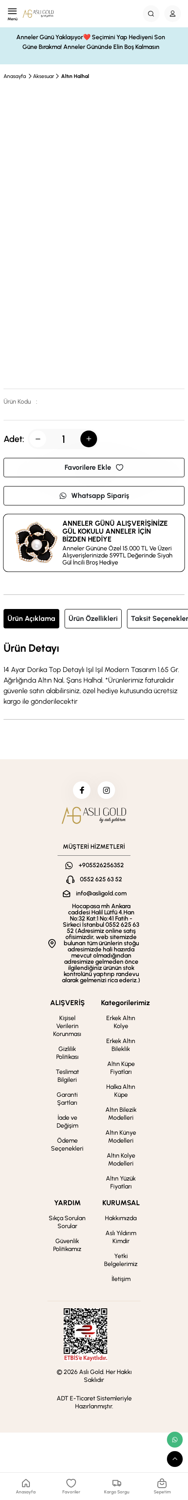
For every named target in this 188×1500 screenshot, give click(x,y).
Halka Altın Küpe (120, 1091)
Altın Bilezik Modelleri (121, 1113)
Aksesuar (43, 76)
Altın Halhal (75, 76)
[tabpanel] (94, 674)
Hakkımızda (121, 1218)
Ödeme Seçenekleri (67, 1144)
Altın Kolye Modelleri (121, 1159)
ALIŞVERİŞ (67, 1003)
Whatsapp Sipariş (94, 495)
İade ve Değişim (67, 1121)
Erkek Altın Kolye (120, 1022)
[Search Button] (151, 13)
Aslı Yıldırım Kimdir (120, 1237)
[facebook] (81, 790)
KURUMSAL (121, 1203)
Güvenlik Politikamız (67, 1245)
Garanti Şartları (67, 1098)
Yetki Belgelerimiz (120, 1260)
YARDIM (67, 1203)
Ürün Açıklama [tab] (31, 618)
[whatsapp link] (175, 1440)
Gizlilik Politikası (67, 1053)
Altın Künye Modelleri (120, 1136)
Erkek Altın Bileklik (120, 1045)
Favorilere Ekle (94, 467)
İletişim (121, 1279)
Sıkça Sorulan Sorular (67, 1222)
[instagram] (106, 790)
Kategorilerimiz (125, 1003)
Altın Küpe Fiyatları (121, 1068)
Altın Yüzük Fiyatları (121, 1182)
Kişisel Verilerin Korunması (67, 1026)
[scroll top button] (175, 1459)
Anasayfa (15, 76)
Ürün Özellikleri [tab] (93, 618)
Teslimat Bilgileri (67, 1076)
